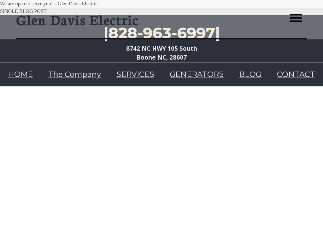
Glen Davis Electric (77, 19)
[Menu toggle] (296, 19)
